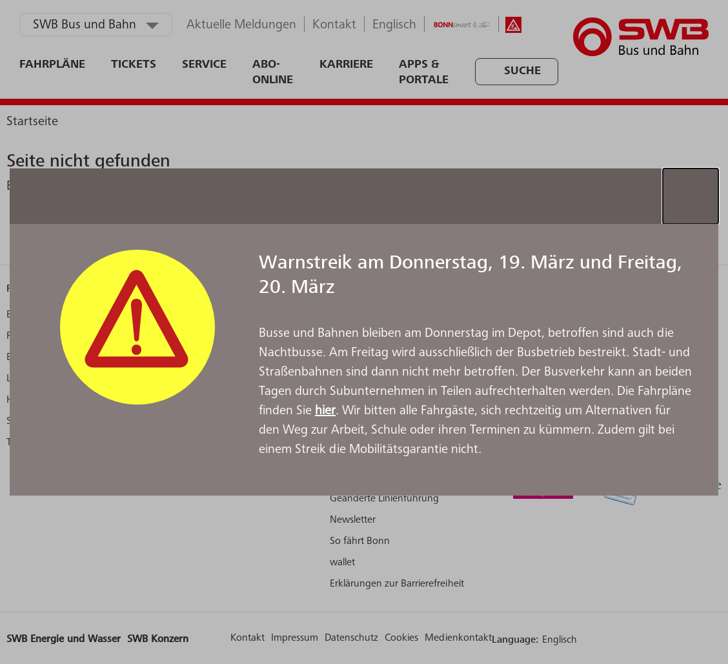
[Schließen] (690, 196)
